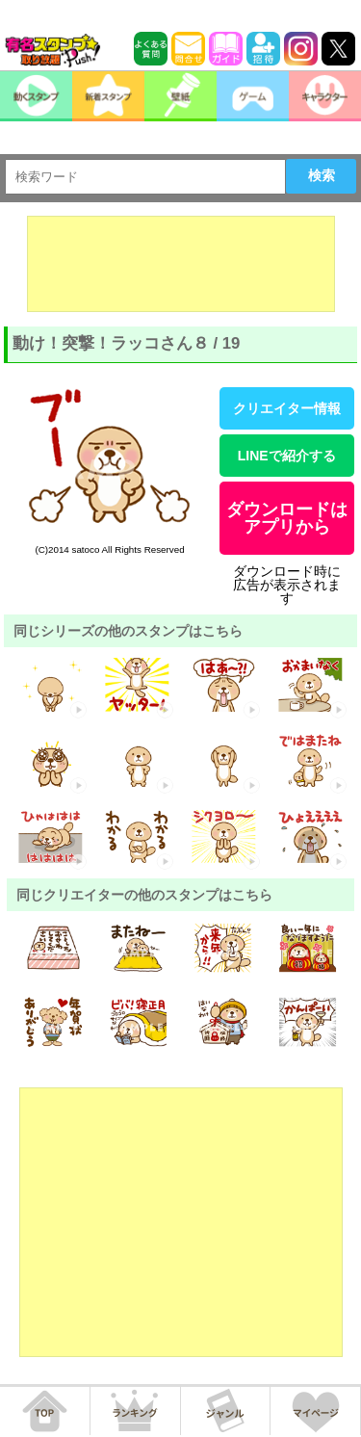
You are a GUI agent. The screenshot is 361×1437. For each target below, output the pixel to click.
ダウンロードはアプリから (287, 518)
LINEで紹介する (287, 455)
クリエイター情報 (287, 408)
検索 (321, 175)
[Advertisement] (181, 264)
